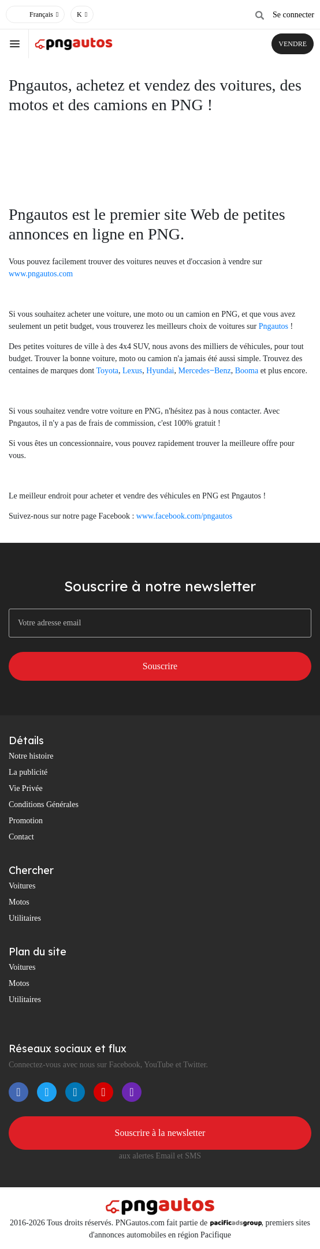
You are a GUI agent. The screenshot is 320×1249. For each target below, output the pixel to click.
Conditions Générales (44, 804)
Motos (19, 902)
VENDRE (292, 44)
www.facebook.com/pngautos (184, 516)
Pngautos (273, 326)
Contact (21, 836)
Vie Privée (26, 788)
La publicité (28, 772)
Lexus (132, 370)
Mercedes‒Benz (204, 370)
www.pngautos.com (41, 273)
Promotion (26, 820)
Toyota (107, 370)
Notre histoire (31, 756)
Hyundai (160, 370)
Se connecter (293, 14)
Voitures (22, 886)
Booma (246, 370)
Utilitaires (25, 918)
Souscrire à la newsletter (160, 1133)
